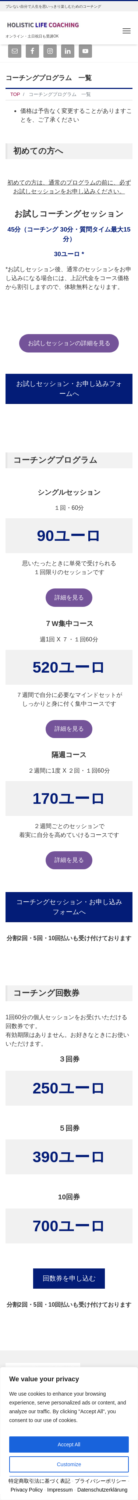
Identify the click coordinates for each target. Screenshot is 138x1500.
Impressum (59, 1490)
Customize (69, 1464)
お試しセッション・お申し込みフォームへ (69, 388)
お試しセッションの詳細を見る (69, 343)
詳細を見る (69, 597)
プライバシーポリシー (100, 1481)
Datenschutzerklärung (102, 1490)
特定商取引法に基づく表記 (39, 1481)
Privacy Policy (27, 1490)
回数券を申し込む (69, 1278)
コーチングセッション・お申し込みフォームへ (69, 907)
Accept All (69, 1444)
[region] (69, 1433)
